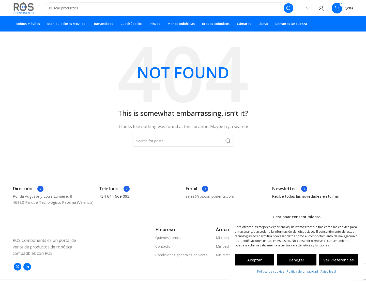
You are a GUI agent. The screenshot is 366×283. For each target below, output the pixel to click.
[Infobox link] (28, 193)
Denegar (296, 259)
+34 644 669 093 (114, 200)
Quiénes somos (168, 241)
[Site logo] (26, 9)
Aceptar (254, 259)
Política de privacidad (302, 271)
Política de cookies (270, 271)
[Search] (172, 10)
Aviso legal (328, 271)
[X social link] (17, 271)
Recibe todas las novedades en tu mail (305, 200)
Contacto (163, 250)
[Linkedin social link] (27, 271)
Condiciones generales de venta (181, 259)
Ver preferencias (338, 259)
